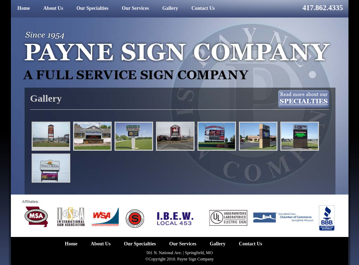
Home (24, 8)
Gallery (170, 8)
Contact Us (203, 8)
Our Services (135, 8)
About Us (53, 8)
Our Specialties (93, 8)
